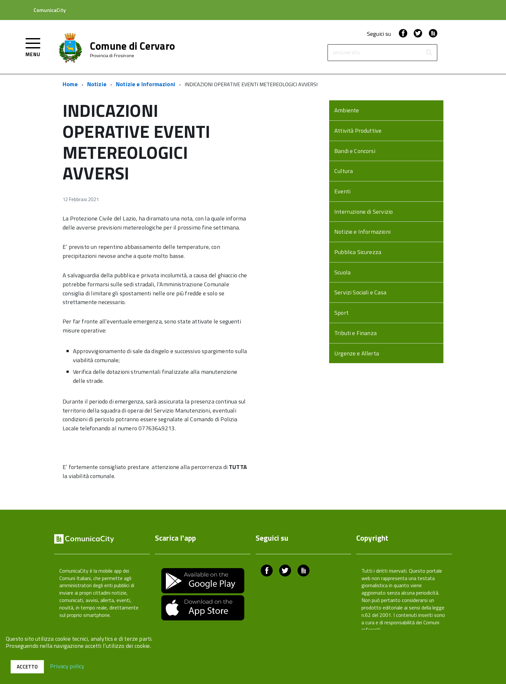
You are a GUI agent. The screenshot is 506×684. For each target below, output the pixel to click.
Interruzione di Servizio (363, 211)
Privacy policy (67, 665)
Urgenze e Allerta (356, 353)
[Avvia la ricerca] (429, 53)
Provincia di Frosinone (112, 55)
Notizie (96, 84)
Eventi (342, 191)
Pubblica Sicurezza (357, 252)
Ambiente (346, 110)
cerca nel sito (346, 52)
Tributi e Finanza (355, 333)
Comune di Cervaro (132, 46)
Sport (341, 312)
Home (70, 84)
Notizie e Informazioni (145, 84)
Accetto (27, 666)
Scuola (342, 272)
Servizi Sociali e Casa (360, 292)
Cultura (343, 171)
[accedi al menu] (33, 46)
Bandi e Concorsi (354, 151)
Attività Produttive (357, 130)
